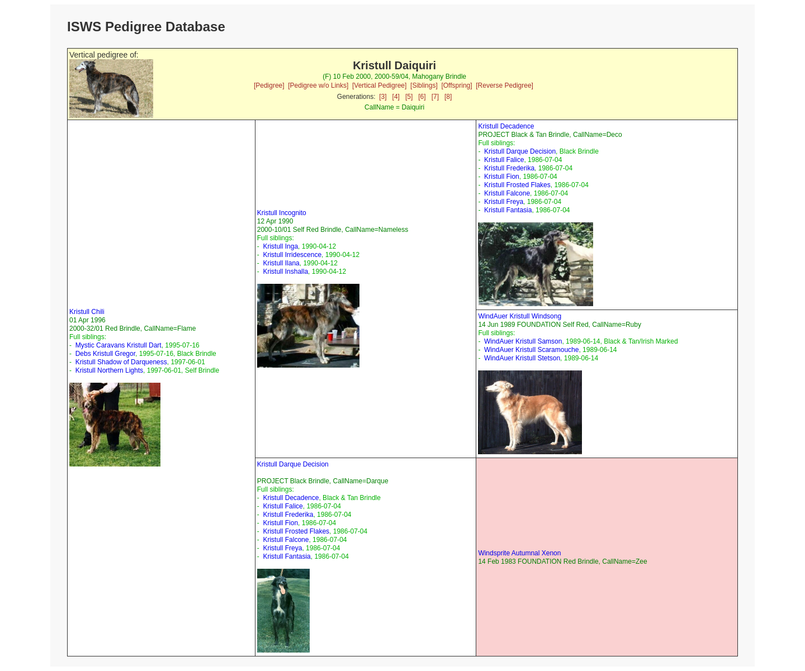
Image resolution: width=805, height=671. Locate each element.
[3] (382, 97)
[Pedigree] (269, 85)
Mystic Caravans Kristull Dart (118, 345)
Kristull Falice (504, 160)
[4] (396, 97)
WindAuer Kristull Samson (523, 341)
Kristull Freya (503, 202)
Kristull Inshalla (285, 271)
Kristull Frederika (509, 168)
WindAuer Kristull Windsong (519, 316)
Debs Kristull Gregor (105, 354)
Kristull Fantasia (508, 210)
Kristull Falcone (507, 193)
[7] (435, 97)
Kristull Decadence (506, 126)
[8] (448, 97)
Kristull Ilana (281, 263)
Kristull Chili (87, 312)
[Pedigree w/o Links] (318, 85)
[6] (421, 97)
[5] (409, 97)
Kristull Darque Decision (520, 151)
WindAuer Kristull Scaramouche (531, 350)
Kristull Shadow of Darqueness (121, 362)
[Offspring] (456, 85)
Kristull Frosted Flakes (517, 185)
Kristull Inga (280, 246)
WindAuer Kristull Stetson (522, 358)
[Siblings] (424, 85)
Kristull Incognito (281, 213)
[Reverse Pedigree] (504, 85)
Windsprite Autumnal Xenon (519, 553)
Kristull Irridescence (292, 255)
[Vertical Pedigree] (379, 85)
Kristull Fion (501, 176)
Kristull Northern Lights (109, 370)
